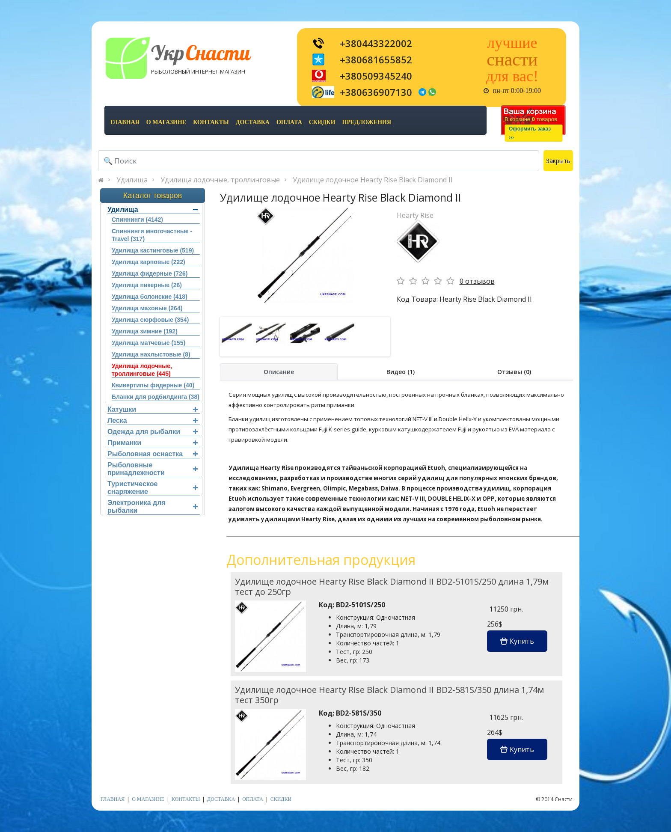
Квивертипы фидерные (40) (153, 385)
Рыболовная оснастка (152, 454)
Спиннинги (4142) (137, 219)
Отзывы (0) (514, 372)
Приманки (152, 442)
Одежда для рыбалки (152, 431)
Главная (125, 122)
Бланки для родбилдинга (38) (155, 396)
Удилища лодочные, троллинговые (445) (142, 370)
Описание (279, 372)
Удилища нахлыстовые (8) (151, 354)
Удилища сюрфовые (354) (150, 319)
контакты (211, 122)
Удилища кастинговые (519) (153, 250)
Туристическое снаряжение (152, 487)
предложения (366, 122)
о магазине (166, 122)
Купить (517, 641)
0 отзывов (477, 281)
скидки (322, 122)
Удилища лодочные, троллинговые (220, 179)
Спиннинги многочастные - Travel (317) (152, 235)
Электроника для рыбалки (152, 506)
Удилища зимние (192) (145, 331)
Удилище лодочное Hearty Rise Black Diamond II (373, 179)
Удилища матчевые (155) (148, 342)
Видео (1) (400, 372)
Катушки (152, 409)
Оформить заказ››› (530, 133)
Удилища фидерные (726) (149, 273)
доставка (253, 122)
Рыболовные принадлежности (152, 468)
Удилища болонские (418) (149, 296)
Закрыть (558, 161)
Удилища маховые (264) (147, 308)
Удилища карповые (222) (148, 262)
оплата (289, 122)
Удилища (132, 179)
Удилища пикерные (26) (147, 285)
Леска (152, 420)
